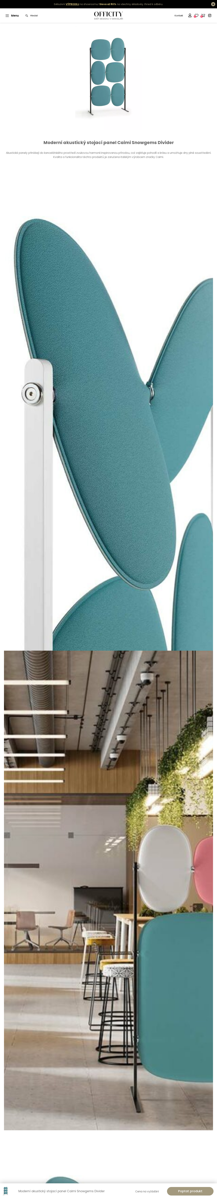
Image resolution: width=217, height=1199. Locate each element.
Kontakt (179, 15)
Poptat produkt (190, 1191)
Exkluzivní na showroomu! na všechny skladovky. (99, 4)
